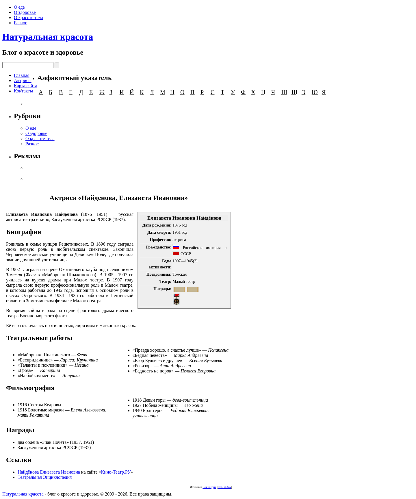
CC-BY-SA (224, 487)
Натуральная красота (47, 36)
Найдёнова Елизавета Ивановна (49, 472)
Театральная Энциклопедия (45, 477)
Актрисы (22, 80)
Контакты (23, 90)
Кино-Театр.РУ (116, 472)
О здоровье (25, 12)
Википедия (209, 487)
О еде (19, 7)
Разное (20, 22)
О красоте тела (28, 17)
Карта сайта (25, 85)
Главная (21, 75)
